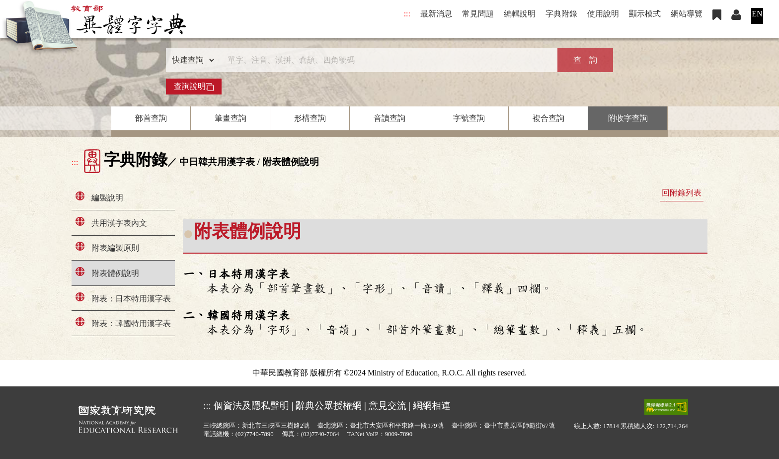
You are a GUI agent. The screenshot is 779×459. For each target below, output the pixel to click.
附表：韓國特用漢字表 (131, 323)
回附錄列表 (681, 192)
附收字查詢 (628, 118)
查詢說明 (194, 86)
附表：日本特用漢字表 (131, 298)
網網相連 (432, 405)
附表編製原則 (115, 248)
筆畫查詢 (230, 118)
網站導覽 (686, 13)
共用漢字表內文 (119, 223)
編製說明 (107, 197)
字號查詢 (469, 118)
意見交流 (387, 405)
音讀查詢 (389, 118)
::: (407, 13)
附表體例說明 (115, 273)
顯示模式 (645, 13)
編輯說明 (520, 13)
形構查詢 (310, 118)
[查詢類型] (191, 60)
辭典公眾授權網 (329, 405)
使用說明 (603, 13)
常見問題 (478, 13)
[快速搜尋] (386, 60)
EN (757, 13)
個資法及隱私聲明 (251, 405)
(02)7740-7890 (254, 434)
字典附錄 (561, 13)
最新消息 (436, 13)
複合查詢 (548, 118)
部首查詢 (151, 118)
